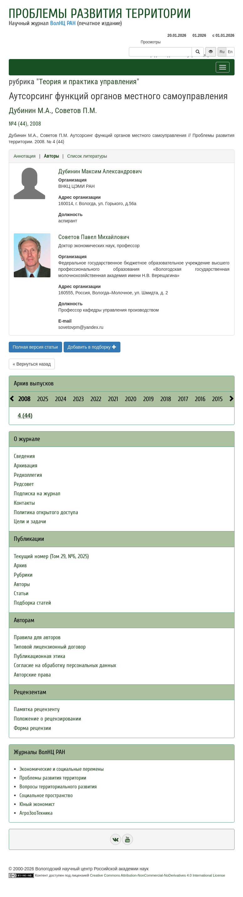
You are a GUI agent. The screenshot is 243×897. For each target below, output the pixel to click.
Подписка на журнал (37, 493)
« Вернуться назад (32, 364)
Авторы (51, 156)
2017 (183, 399)
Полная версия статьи (35, 347)
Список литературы (87, 156)
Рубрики (23, 575)
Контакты (24, 503)
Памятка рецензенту (37, 709)
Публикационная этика (39, 656)
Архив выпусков (34, 383)
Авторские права (32, 674)
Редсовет (24, 484)
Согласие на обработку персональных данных (65, 665)
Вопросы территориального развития (58, 787)
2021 (113, 399)
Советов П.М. (76, 110)
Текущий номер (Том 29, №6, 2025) (51, 556)
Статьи (21, 593)
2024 (60, 399)
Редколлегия (28, 475)
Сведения (24, 456)
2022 (96, 399)
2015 (217, 399)
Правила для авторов (37, 637)
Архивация (25, 465)
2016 (200, 399)
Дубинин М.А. (30, 110)
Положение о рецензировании (47, 718)
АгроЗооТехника (36, 813)
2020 (130, 399)
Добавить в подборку (92, 347)
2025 (42, 399)
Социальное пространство (46, 795)
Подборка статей (32, 603)
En (230, 52)
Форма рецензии (32, 728)
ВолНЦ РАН (63, 23)
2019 (148, 399)
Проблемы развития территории (99, 13)
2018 (166, 399)
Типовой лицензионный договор (50, 647)
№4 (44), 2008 (25, 123)
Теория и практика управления (88, 81)
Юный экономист (37, 804)
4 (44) (25, 415)
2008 (24, 399)
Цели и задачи (30, 521)
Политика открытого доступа (46, 512)
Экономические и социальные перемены (61, 769)
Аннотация (25, 156)
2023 (78, 399)
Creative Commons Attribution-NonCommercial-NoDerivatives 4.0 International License (157, 875)
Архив (20, 565)
